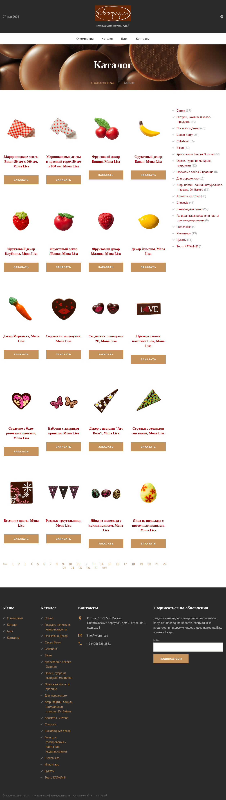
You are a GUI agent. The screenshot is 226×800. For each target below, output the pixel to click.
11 (82, 561)
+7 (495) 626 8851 (99, 640)
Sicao (183, 148)
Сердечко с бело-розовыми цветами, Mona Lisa (21, 431)
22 (59, 565)
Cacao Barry (187, 135)
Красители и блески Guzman (198, 154)
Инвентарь (186, 233)
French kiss (186, 227)
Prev (9, 561)
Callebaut (185, 141)
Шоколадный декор (192, 209)
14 (106, 561)
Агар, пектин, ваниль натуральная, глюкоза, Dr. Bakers (58, 703)
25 (83, 565)
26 (91, 565)
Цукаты (184, 240)
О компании (85, 38)
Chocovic (185, 202)
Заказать (21, 179)
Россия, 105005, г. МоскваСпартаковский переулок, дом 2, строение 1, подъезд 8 (117, 620)
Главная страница (103, 82)
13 (98, 561)
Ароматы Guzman (191, 196)
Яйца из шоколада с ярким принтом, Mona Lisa (105, 522)
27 (99, 565)
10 (75, 561)
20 (153, 561)
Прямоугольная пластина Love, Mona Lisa (148, 339)
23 (67, 565)
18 (138, 561)
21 (161, 561)
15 (114, 561)
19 (146, 561)
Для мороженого (190, 178)
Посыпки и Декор (190, 128)
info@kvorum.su (97, 632)
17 (130, 561)
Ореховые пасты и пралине (197, 172)
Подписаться (171, 655)
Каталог (107, 38)
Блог (124, 38)
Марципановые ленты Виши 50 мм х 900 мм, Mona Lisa (21, 161)
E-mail (156, 637)
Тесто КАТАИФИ (189, 246)
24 (75, 565)
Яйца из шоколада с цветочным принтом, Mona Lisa (148, 522)
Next (108, 565)
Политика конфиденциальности (51, 792)
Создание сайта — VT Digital (90, 792)
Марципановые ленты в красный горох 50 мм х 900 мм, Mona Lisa (63, 161)
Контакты (143, 38)
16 (122, 561)
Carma (183, 110)
